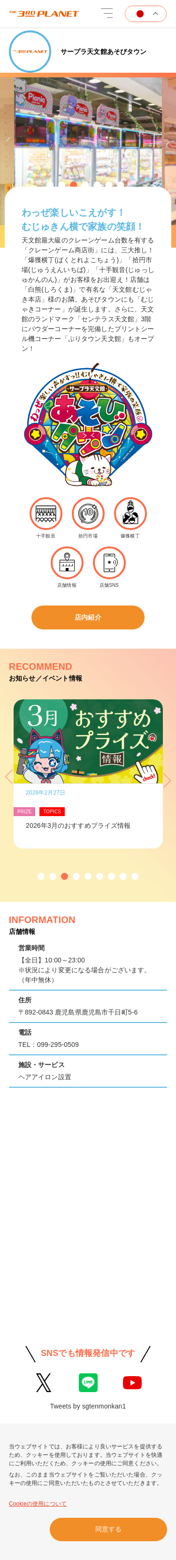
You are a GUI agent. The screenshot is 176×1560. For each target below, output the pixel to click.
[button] (50, 185)
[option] (88, 153)
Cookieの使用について (38, 1503)
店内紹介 (88, 617)
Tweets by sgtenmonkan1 (88, 1406)
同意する (108, 1529)
